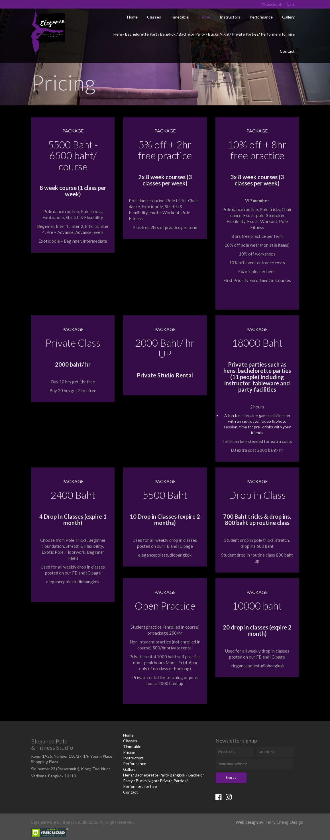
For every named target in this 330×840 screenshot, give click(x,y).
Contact (287, 51)
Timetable (179, 17)
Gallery (288, 17)
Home (132, 17)
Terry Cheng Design (284, 822)
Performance (261, 17)
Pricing (204, 17)
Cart (291, 4)
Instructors (230, 17)
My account (271, 4)
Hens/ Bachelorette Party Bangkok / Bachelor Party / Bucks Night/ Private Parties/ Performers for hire (204, 34)
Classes (154, 17)
